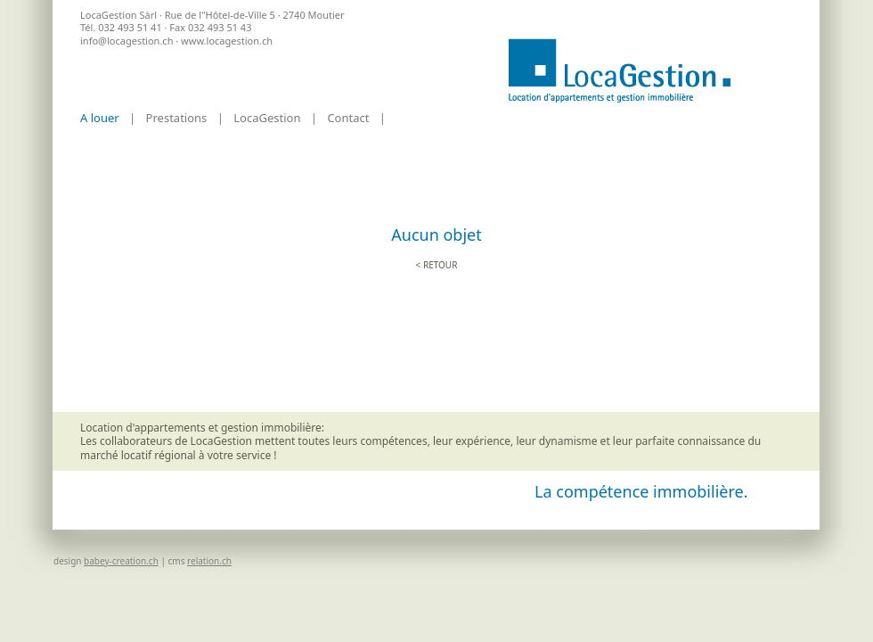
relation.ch (209, 561)
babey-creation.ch (121, 561)
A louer (99, 118)
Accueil (619, 70)
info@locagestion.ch (126, 40)
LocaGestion (266, 118)
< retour (437, 265)
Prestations (177, 118)
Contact (348, 118)
